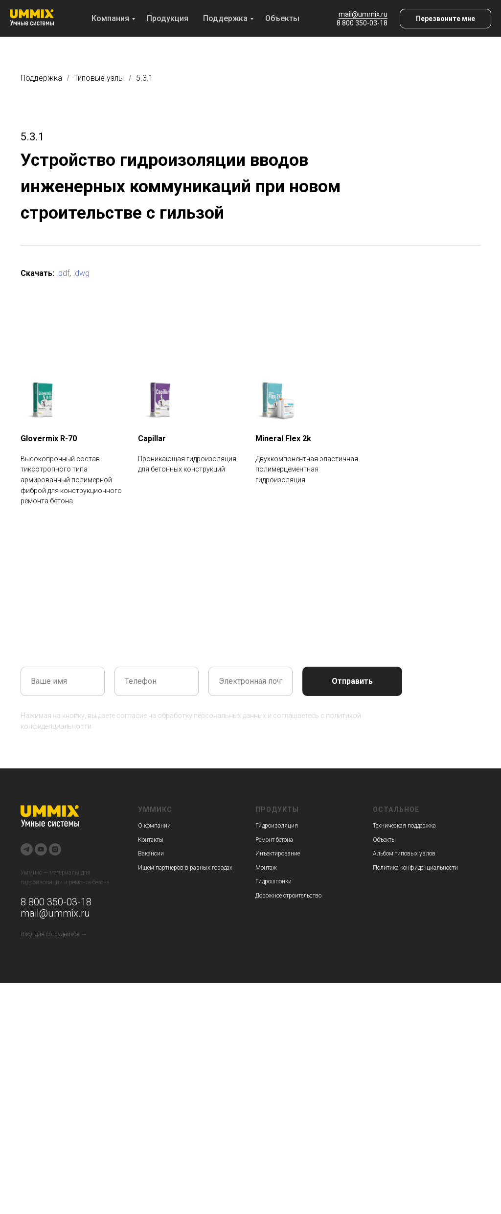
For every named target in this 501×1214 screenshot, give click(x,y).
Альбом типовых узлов (404, 853)
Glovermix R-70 (49, 438)
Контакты (150, 839)
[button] (445, 18)
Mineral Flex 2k (283, 438)
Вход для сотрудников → (54, 934)
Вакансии (151, 853)
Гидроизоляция (276, 825)
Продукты (277, 809)
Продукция (167, 18)
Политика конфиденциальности (415, 867)
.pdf (62, 273)
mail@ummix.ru (363, 14)
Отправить (352, 681)
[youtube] (41, 849)
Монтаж (266, 867)
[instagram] (55, 849)
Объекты (282, 18)
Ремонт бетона (274, 839)
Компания (110, 18)
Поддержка (225, 18)
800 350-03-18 (58, 902)
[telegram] (27, 849)
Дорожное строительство (288, 895)
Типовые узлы (99, 78)
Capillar (152, 438)
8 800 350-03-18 (362, 23)
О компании (154, 825)
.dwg (81, 273)
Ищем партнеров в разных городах (185, 867)
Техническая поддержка (404, 825)
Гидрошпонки (273, 881)
